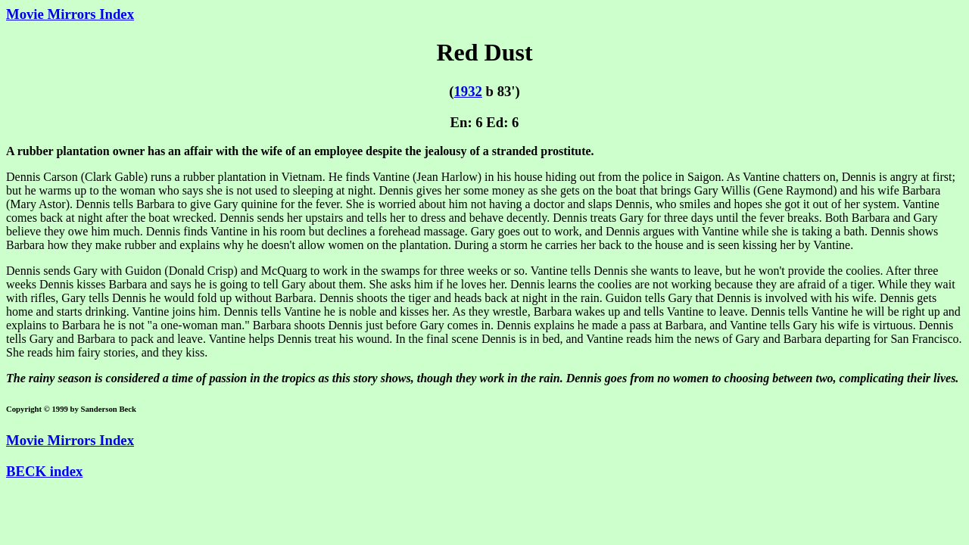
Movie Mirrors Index (70, 14)
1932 (467, 91)
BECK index (44, 471)
